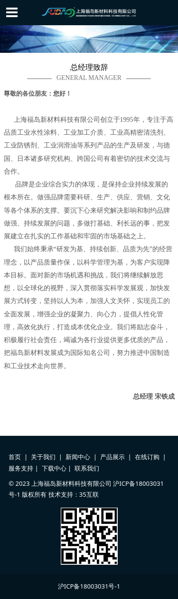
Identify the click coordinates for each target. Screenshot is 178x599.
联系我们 (87, 468)
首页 (15, 456)
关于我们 (43, 456)
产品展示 (112, 456)
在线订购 (147, 456)
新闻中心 (78, 456)
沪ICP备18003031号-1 (89, 586)
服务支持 (21, 468)
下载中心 (54, 468)
